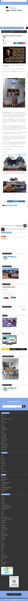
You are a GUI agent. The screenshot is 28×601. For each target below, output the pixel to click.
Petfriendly (3, 538)
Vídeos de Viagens (4, 557)
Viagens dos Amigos (4, 489)
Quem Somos (3, 465)
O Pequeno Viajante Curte (5, 482)
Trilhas (2, 554)
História (2, 523)
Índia (16, 31)
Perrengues (3, 537)
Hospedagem (3, 525)
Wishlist (2, 457)
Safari (2, 549)
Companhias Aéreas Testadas (6, 507)
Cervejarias (3, 501)
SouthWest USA (4, 447)
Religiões (2, 545)
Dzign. (14, 600)
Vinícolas (2, 559)
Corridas (2, 510)
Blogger (3, 236)
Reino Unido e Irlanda (5, 445)
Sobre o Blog (3, 485)
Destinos (2, 467)
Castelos (2, 500)
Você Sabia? (3, 490)
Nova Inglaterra (4, 435)
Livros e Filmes (3, 527)
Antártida (2, 417)
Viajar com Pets (4, 555)
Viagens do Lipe (4, 471)
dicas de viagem (11, 31)
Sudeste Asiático (4, 449)
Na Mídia (2, 480)
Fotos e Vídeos (3, 522)
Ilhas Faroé (3, 430)
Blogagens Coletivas (4, 479)
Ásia (6, 31)
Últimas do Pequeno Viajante (6, 487)
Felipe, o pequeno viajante (8, 599)
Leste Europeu (3, 434)
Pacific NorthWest (4, 439)
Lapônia (2, 432)
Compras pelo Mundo (5, 508)
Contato (2, 461)
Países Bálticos (3, 440)
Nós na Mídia (3, 463)
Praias (2, 542)
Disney (2, 425)
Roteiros (2, 547)
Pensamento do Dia (4, 484)
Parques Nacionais (4, 533)
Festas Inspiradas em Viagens (6, 518)
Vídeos (2, 469)
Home (3, 31)
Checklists (3, 503)
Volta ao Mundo (4, 562)
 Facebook (10, 201)
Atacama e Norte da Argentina (6, 418)
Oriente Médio (3, 437)
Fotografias (3, 520)
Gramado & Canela (4, 429)
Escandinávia (3, 427)
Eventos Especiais (4, 517)
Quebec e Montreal (4, 444)
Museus (2, 532)
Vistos (2, 560)
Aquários (2, 496)
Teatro (2, 550)
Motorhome (3, 530)
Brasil (2, 455)
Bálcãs (2, 420)
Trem (2, 552)
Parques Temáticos (4, 535)
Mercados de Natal (4, 528)
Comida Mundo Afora (5, 505)
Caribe (2, 424)
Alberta (2, 415)
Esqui (2, 515)
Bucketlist (3, 498)
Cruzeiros (3, 512)
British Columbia (4, 422)
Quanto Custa (3, 543)
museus (19, 31)
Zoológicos (3, 564)
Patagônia (3, 442)
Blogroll (2, 459)
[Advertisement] (14, 19)
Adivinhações (3, 477)
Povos (2, 540)
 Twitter (16, 201)
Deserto (2, 513)
